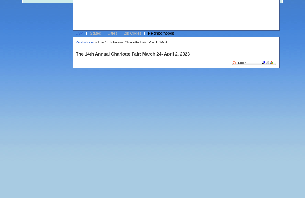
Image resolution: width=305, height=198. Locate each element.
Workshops (85, 42)
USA (80, 33)
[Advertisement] (175, 15)
